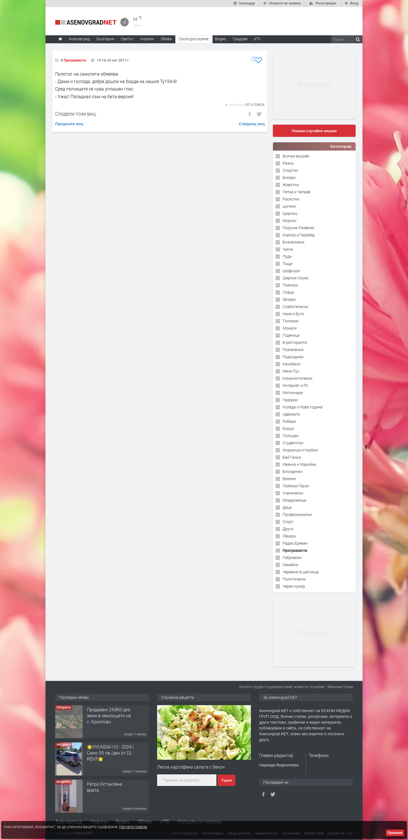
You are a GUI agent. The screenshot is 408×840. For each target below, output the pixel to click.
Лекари (289, 536)
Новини (147, 38)
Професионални (297, 514)
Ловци (288, 292)
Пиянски (290, 285)
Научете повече (133, 826)
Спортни (290, 170)
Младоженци (294, 500)
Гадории (290, 399)
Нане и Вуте (293, 313)
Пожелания (293, 349)
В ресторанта (295, 342)
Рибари (289, 421)
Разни (288, 163)
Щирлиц (290, 213)
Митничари (293, 392)
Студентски (293, 442)
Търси (226, 780)
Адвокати (291, 414)
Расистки (291, 199)
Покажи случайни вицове (314, 131)
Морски (289, 220)
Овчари (289, 299)
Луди (287, 256)
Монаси (290, 328)
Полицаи (291, 435)
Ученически (293, 493)
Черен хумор (294, 586)
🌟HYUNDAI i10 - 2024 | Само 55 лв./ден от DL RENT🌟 (110, 753)
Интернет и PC (295, 385)
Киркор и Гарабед (299, 234)
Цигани (289, 206)
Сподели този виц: (75, 113)
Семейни (290, 564)
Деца (287, 507)
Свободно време (193, 38)
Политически (294, 579)
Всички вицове (296, 156)
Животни (291, 184)
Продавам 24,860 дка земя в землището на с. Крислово (109, 716)
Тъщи (287, 263)
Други (288, 528)
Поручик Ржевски (298, 227)
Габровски (292, 557)
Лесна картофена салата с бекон (191, 767)
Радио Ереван (295, 543)
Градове (240, 38)
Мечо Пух (291, 371)
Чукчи (288, 249)
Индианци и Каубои (300, 450)
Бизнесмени (293, 242)
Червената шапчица (301, 571)
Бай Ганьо (292, 457)
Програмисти (75, 60)
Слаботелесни (295, 306)
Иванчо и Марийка (299, 464)
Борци (288, 428)
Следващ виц (252, 124)
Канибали (291, 364)
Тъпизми (291, 320)
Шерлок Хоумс (296, 277)
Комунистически (297, 378)
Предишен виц (69, 124)
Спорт (288, 521)
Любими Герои (296, 485)
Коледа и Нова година (303, 407)
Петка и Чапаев (296, 191)
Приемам (395, 833)
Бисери (289, 177)
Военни (289, 478)
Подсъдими (293, 356)
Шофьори (291, 270)
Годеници (291, 335)
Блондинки (292, 471)
